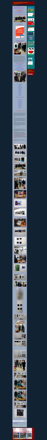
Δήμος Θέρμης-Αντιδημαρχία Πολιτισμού (21, 2)
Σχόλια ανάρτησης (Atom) (17, 426)
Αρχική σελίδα (19, 425)
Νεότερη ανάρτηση (14, 425)
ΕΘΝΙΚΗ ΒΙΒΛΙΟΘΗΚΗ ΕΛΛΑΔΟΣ (31, 71)
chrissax (29, 67)
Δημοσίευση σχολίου (15, 423)
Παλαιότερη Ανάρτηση (25, 425)
